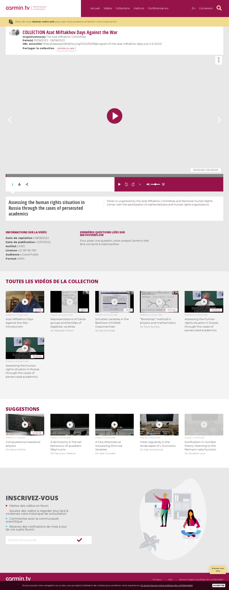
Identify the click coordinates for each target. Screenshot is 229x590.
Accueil (95, 8)
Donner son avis (218, 569)
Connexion (206, 8)
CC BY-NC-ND (27, 250)
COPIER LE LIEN (65, 48)
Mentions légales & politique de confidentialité (201, 579)
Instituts (139, 8)
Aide (170, 579)
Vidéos (108, 8)
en (193, 8)
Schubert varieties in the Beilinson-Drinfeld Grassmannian (112, 323)
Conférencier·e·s (158, 8)
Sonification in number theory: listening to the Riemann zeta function (200, 445)
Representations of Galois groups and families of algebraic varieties (68, 323)
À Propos (157, 579)
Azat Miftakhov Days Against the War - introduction (19, 323)
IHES (22, 246)
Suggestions (22, 409)
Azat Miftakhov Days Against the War (70, 32)
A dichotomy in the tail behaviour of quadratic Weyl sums (66, 445)
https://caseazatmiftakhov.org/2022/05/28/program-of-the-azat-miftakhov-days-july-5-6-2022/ (102, 43)
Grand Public (30, 254)
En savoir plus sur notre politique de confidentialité (167, 585)
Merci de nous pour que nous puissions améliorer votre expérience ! (63, 21)
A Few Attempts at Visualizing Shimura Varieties (108, 445)
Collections (123, 8)
